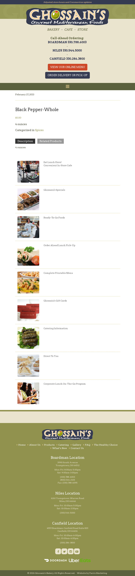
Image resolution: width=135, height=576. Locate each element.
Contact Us (76, 448)
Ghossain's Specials (54, 190)
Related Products (51, 141)
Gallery (76, 444)
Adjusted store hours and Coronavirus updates (67, 2)
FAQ (86, 444)
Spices (39, 130)
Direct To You (51, 356)
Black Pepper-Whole (37, 109)
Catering (63, 444)
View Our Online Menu (67, 67)
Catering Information (56, 328)
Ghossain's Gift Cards (55, 300)
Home (21, 444)
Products (48, 444)
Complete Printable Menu (58, 273)
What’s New (59, 448)
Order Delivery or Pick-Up (67, 75)
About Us (34, 444)
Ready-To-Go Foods (54, 217)
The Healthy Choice (105, 444)
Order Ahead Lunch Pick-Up (59, 245)
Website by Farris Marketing (92, 573)
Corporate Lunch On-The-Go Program (65, 384)
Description (25, 141)
